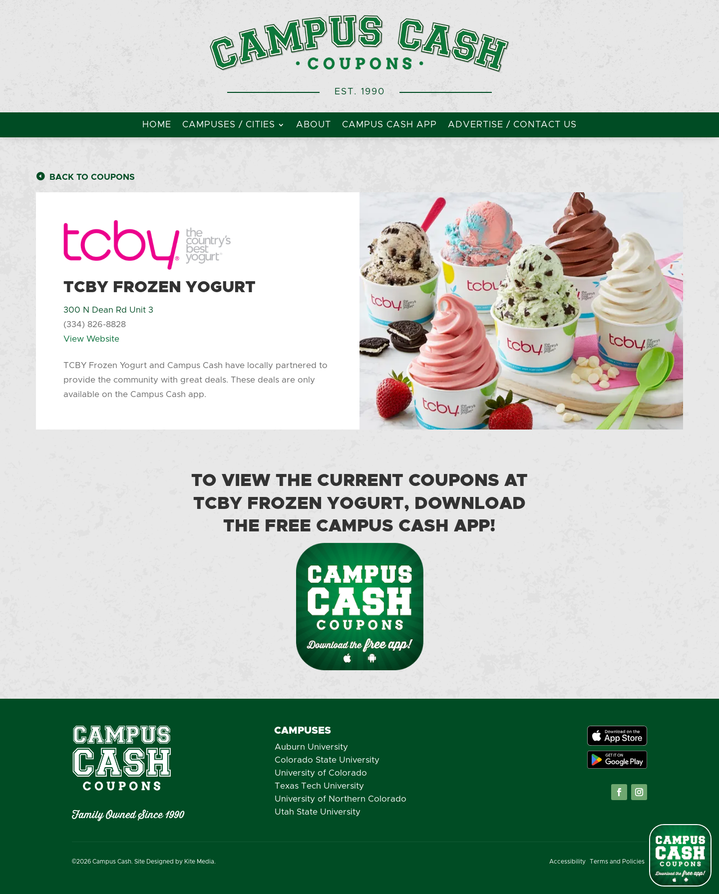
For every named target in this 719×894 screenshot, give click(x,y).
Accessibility (567, 862)
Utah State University (317, 812)
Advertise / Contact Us (512, 125)
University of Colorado (321, 773)
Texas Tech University (319, 786)
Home (156, 125)
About (313, 125)
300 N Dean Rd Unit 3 (108, 310)
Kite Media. (200, 862)
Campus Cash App (389, 125)
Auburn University (311, 747)
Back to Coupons (92, 177)
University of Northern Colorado (340, 799)
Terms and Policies (617, 862)
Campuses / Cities (228, 125)
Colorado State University (327, 760)
